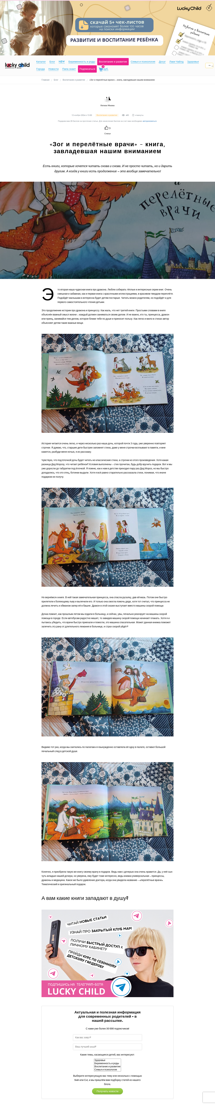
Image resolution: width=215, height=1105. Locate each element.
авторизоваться (150, 121)
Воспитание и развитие (107, 1066)
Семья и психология (107, 1069)
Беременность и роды (107, 1063)
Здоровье (107, 1060)
